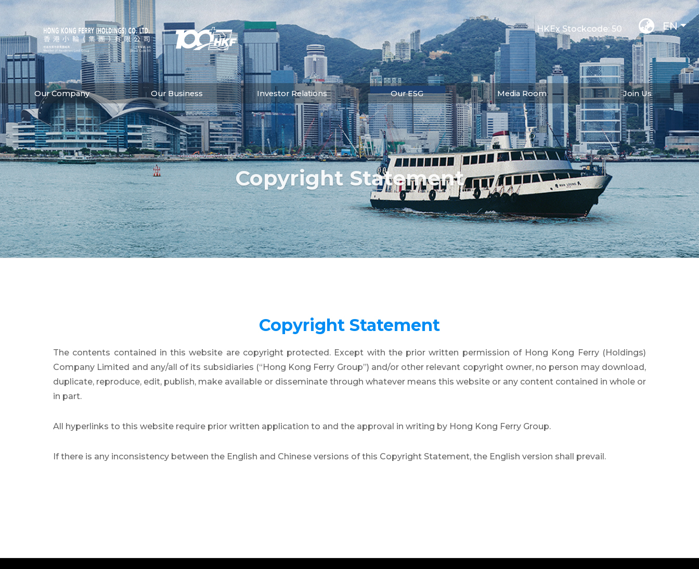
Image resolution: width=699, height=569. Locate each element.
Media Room (522, 93)
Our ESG (407, 93)
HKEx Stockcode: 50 (579, 29)
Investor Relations (292, 93)
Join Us (637, 93)
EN (670, 26)
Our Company (61, 93)
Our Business (177, 93)
